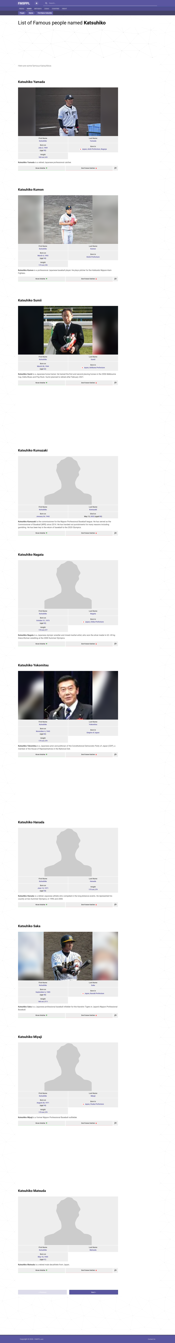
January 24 (40, 516)
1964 (47, 366)
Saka (93, 985)
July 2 (40, 148)
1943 (48, 731)
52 (44, 623)
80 (100, 516)
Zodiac (46, 8)
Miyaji (93, 1096)
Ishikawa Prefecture (97, 368)
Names (29, 8)
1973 (48, 620)
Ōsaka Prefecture (97, 1104)
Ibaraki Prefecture (97, 993)
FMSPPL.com (39, 1339)
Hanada (93, 881)
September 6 (41, 992)
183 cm (41, 157)
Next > (93, 1292)
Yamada (93, 141)
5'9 (46, 741)
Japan (84, 149)
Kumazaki (93, 510)
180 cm (41, 1002)
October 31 (40, 620)
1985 (48, 992)
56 (44, 150)
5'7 (46, 630)
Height (64, 8)
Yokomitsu (93, 724)
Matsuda (93, 1250)
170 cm (41, 630)
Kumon (93, 249)
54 (44, 891)
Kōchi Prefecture (93, 257)
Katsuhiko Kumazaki (33, 450)
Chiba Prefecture (97, 622)
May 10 (40, 1257)
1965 (46, 1257)
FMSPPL (24, 3)
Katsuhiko (43, 141)
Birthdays (38, 8)
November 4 (40, 731)
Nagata (93, 614)
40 (44, 995)
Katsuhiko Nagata (31, 554)
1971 (46, 888)
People (21, 8)
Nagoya (104, 149)
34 (44, 258)
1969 (46, 148)
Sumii (93, 359)
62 (44, 369)
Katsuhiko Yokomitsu (33, 665)
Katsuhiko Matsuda (32, 1191)
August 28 (41, 1103)
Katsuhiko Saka (29, 926)
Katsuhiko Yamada (31, 82)
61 (44, 1259)
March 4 (41, 256)
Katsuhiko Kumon (31, 189)
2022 (92, 516)
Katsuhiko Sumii (30, 300)
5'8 (46, 265)
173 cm (41, 265)
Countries (55, 8)
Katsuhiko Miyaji (30, 1037)
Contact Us (151, 1339)
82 (44, 734)
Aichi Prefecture (94, 149)
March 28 (40, 366)
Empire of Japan (93, 733)
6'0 (46, 157)
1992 (46, 256)
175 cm (41, 741)
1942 (48, 516)
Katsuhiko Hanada (31, 822)
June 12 (41, 888)
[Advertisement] (87, 42)
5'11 (46, 1002)
